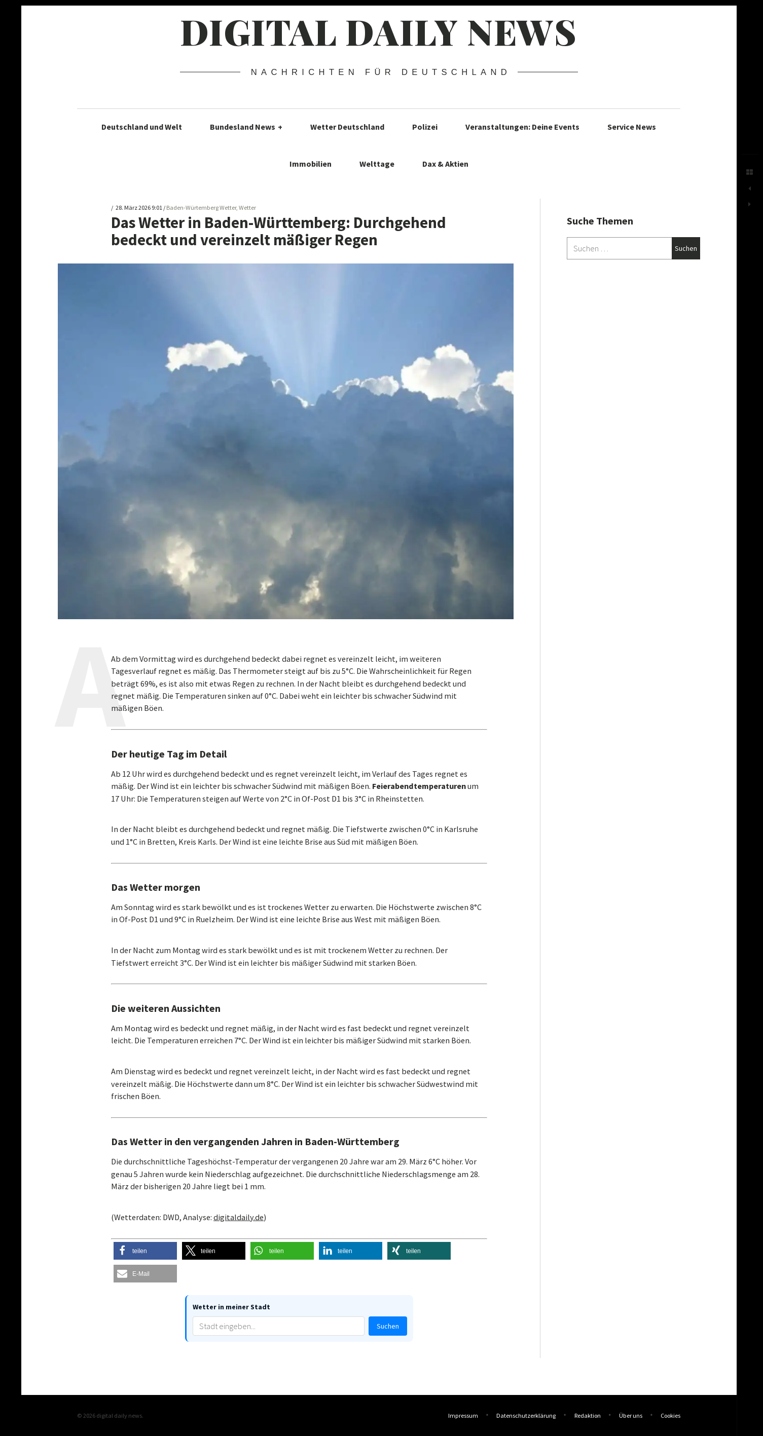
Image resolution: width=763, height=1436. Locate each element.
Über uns (630, 1415)
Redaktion (587, 1415)
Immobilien (310, 164)
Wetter (247, 208)
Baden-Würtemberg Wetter (201, 208)
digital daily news (378, 31)
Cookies (670, 1415)
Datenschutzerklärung (526, 1415)
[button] (145, 1251)
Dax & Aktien (445, 164)
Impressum (463, 1415)
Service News (631, 127)
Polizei (425, 127)
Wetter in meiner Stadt (231, 1306)
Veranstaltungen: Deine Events (522, 127)
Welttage (376, 164)
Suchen (388, 1326)
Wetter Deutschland (347, 127)
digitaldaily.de (238, 1217)
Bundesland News (246, 127)
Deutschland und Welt (141, 127)
